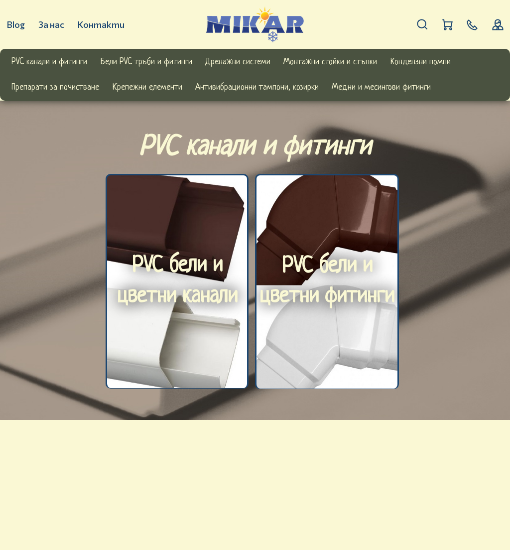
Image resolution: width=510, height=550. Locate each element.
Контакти (101, 24)
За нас (51, 24)
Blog (15, 24)
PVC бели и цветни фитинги (326, 283)
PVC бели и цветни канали (177, 282)
